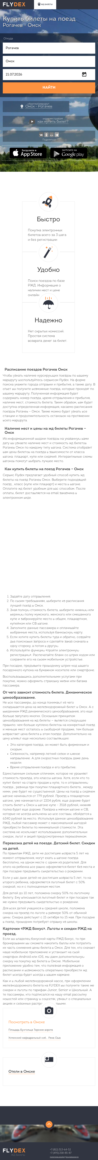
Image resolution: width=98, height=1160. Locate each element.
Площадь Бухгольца (21, 1030)
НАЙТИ (49, 88)
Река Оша (54, 1038)
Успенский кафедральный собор (28, 1038)
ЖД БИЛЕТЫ (45, 4)
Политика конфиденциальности (64, 1157)
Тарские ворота (43, 1030)
